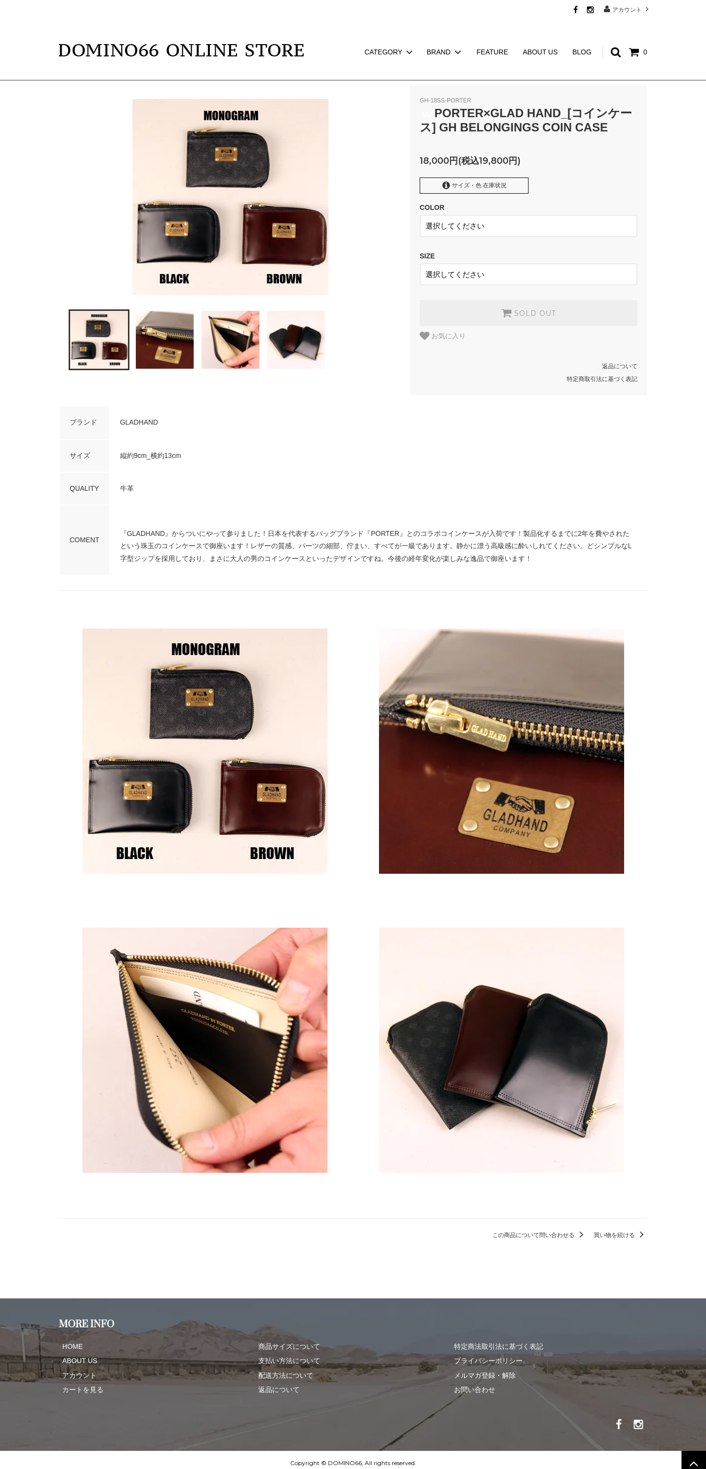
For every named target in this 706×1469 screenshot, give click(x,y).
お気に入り (443, 329)
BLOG (581, 34)
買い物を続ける (620, 1228)
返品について (619, 359)
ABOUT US (540, 34)
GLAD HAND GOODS (121, 73)
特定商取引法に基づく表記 (602, 372)
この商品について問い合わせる (539, 1228)
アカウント (627, 9)
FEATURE (492, 34)
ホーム (67, 73)
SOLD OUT (528, 306)
